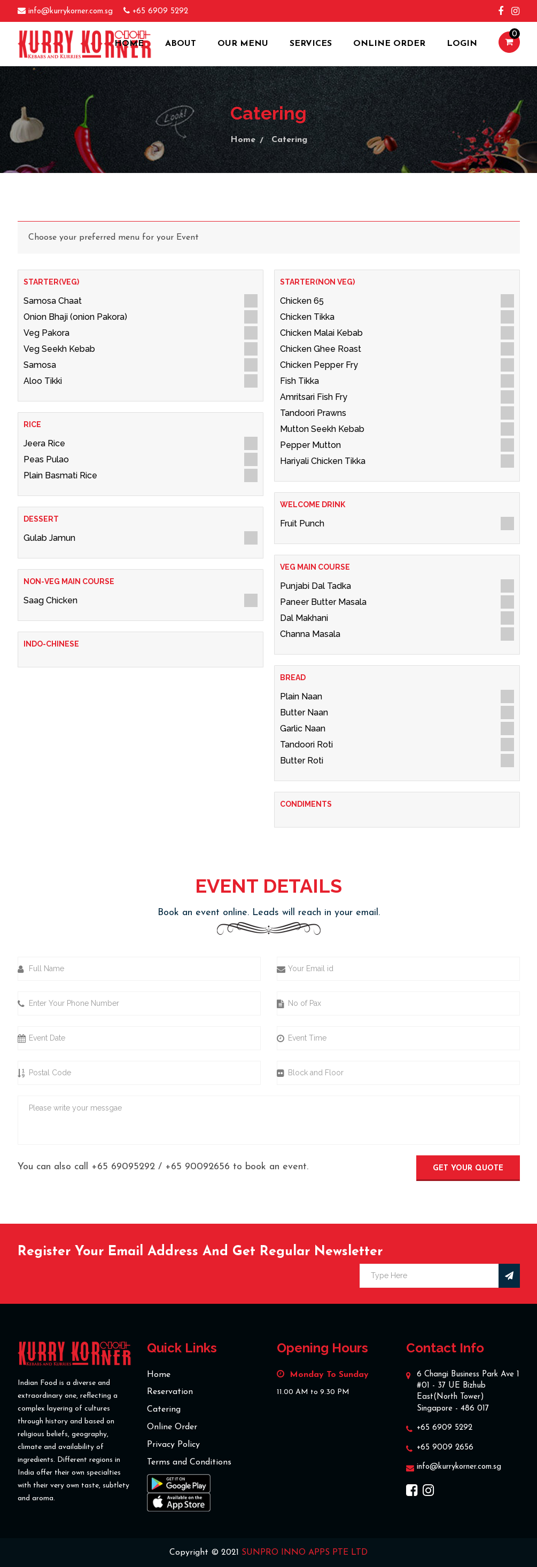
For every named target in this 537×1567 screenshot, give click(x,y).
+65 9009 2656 (445, 1448)
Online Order (389, 44)
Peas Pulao (141, 459)
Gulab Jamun (141, 538)
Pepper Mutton (397, 445)
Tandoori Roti (397, 745)
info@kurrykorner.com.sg (459, 1467)
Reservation (170, 1392)
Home (129, 44)
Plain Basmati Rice (141, 475)
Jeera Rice (141, 443)
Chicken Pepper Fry (397, 365)
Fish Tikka (397, 381)
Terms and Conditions (189, 1462)
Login (462, 44)
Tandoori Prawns (397, 413)
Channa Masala (397, 634)
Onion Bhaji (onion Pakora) (141, 317)
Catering (289, 140)
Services (311, 44)
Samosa (141, 365)
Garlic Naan (397, 729)
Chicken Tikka (397, 317)
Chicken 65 (397, 301)
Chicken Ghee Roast (397, 349)
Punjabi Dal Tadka (397, 586)
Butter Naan (397, 712)
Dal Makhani (397, 618)
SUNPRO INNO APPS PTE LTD (305, 1552)
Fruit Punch (397, 523)
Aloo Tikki (141, 381)
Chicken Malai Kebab (397, 333)
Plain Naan (397, 696)
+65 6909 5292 (444, 1428)
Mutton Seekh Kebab (397, 429)
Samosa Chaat (141, 301)
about (180, 44)
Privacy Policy (173, 1444)
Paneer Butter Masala (397, 602)
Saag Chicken (141, 600)
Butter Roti (397, 761)
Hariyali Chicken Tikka (397, 461)
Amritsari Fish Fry (397, 397)
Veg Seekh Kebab (141, 349)
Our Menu (242, 44)
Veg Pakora (141, 333)
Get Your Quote (468, 1168)
